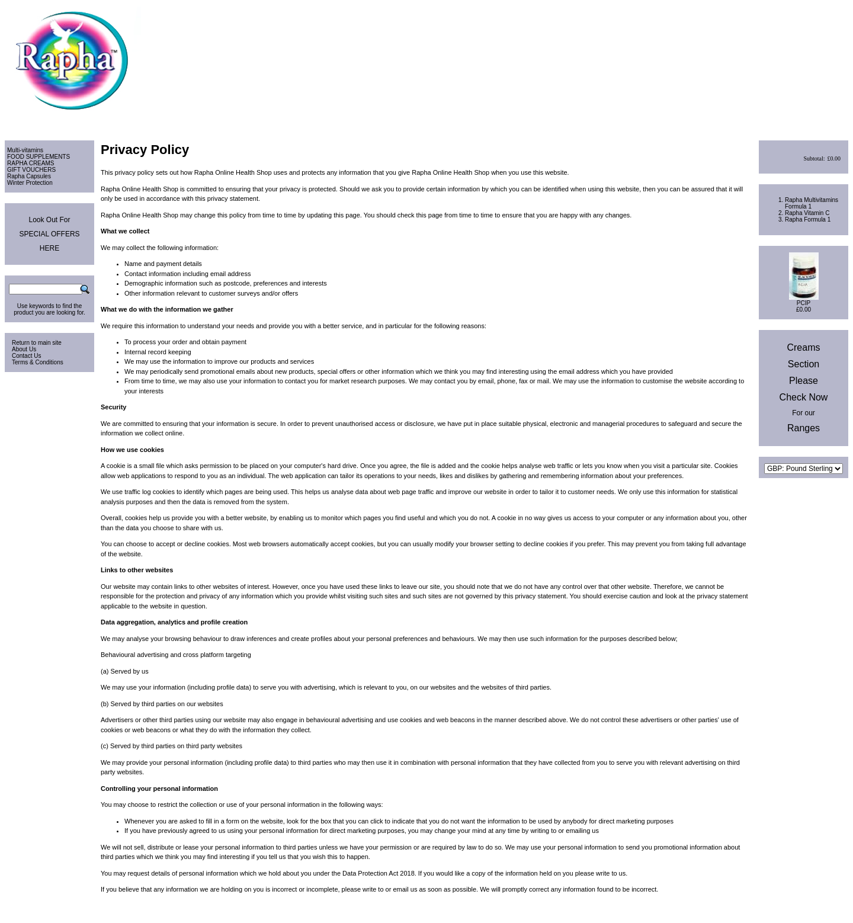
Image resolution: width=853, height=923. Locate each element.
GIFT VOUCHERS (31, 169)
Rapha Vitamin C (807, 213)
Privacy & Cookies (794, 908)
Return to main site (37, 342)
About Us (24, 349)
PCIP (803, 303)
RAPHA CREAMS (30, 163)
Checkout (834, 123)
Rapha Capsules (29, 176)
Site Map (837, 908)
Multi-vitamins (25, 150)
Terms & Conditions (37, 362)
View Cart (798, 123)
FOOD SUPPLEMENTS (38, 156)
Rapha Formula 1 (807, 219)
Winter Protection (30, 183)
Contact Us (26, 355)
